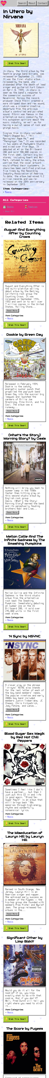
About (32, 3)
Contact (42, 3)
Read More (12, 311)
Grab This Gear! (15, 63)
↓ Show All (8, 212)
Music (8, 192)
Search (22, 3)
